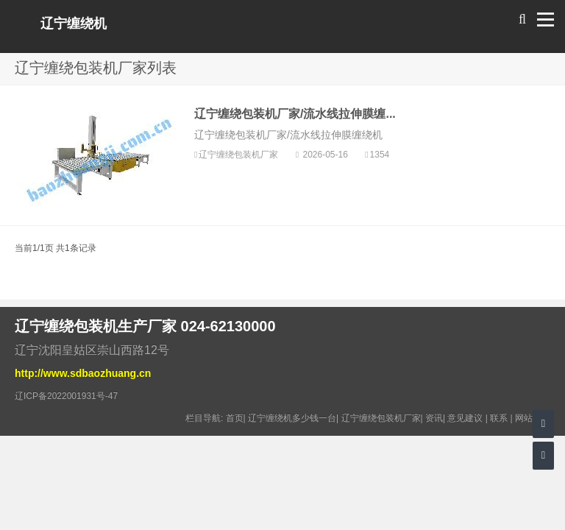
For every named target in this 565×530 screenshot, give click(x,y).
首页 (235, 418)
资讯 (434, 418)
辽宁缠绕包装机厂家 (239, 154)
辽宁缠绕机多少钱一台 (292, 418)
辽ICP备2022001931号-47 (66, 396)
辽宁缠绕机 (73, 23)
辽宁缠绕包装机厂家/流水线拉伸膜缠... (295, 113)
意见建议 (465, 418)
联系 (499, 418)
